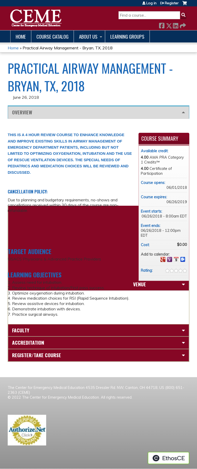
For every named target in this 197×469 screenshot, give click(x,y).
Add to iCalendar (176, 259)
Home (21, 36)
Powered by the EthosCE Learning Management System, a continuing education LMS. (168, 458)
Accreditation (28, 342)
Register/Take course (36, 355)
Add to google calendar (162, 259)
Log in (151, 3)
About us (88, 36)
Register (172, 3)
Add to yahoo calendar (169, 259)
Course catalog (52, 36)
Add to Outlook (182, 259)
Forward (182, 25)
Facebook (161, 25)
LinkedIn (175, 25)
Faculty (20, 330)
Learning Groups (127, 36)
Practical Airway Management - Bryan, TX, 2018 (68, 47)
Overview (22, 112)
